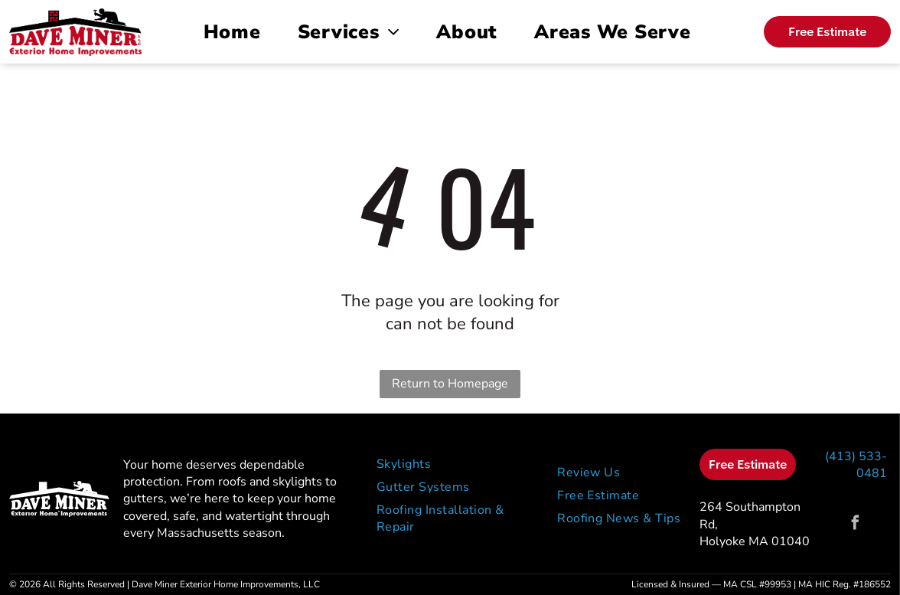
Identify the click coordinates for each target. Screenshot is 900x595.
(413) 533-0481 (856, 465)
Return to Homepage (450, 383)
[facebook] (855, 525)
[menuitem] (235, 32)
